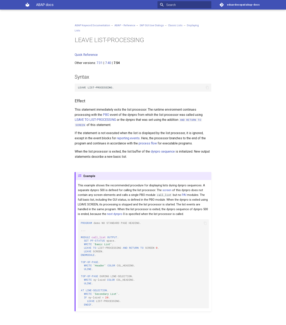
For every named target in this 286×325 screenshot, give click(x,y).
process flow (148, 143)
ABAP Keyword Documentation (92, 25)
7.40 (108, 63)
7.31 (99, 63)
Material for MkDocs (49, 320)
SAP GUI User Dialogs (152, 25)
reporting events (128, 138)
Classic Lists (175, 25)
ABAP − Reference (124, 25)
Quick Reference (86, 55)
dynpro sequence (163, 151)
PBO (106, 115)
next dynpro (114, 214)
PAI (184, 195)
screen (166, 190)
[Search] (188, 4)
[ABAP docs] (27, 5)
